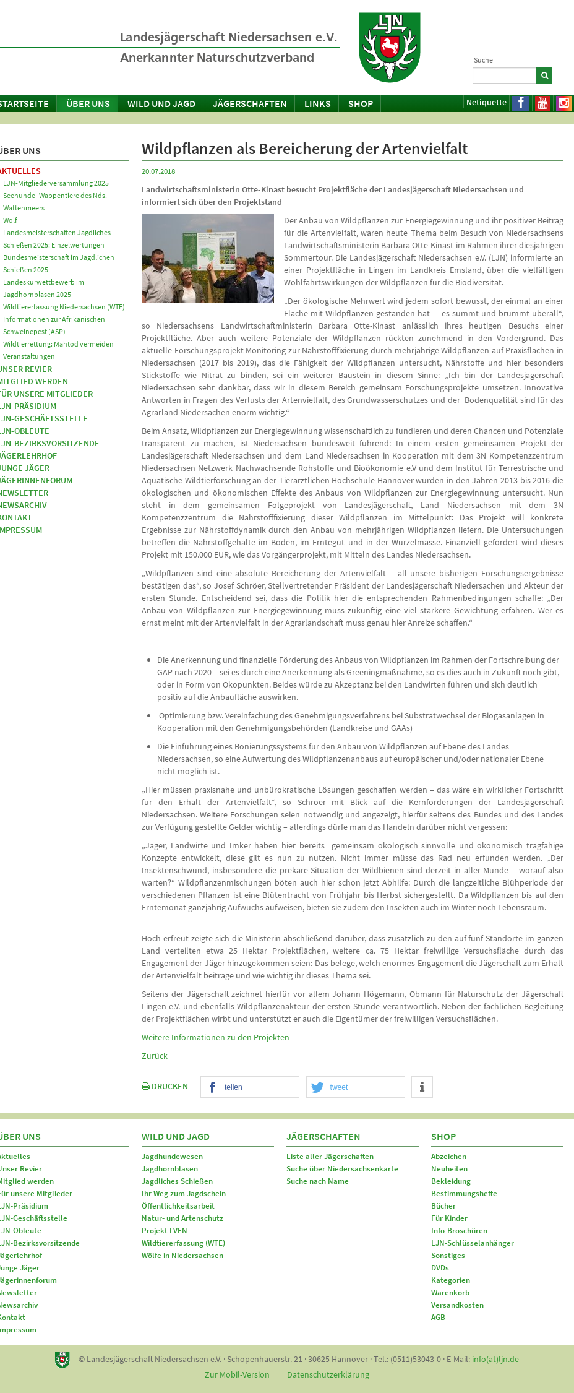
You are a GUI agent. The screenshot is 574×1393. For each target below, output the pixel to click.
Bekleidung (451, 1181)
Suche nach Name (317, 1181)
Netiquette (486, 102)
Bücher (443, 1206)
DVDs (440, 1267)
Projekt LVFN (164, 1230)
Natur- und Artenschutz (182, 1218)
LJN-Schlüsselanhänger (472, 1243)
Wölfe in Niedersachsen (182, 1255)
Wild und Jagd (161, 103)
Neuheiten (449, 1168)
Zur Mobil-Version (237, 1374)
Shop (360, 103)
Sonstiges (448, 1255)
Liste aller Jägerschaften (330, 1156)
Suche (483, 59)
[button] (250, 1087)
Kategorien (450, 1280)
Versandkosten (457, 1305)
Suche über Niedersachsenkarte (342, 1168)
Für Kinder (449, 1218)
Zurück (155, 1055)
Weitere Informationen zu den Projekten (215, 1037)
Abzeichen (448, 1156)
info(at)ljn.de (495, 1359)
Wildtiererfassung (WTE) (183, 1243)
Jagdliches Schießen (177, 1181)
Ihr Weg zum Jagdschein (184, 1193)
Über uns (88, 103)
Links (317, 103)
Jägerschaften (250, 103)
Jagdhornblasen (170, 1168)
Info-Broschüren (459, 1230)
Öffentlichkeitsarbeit (178, 1206)
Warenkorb (450, 1292)
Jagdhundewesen (172, 1156)
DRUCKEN (165, 1086)
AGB (438, 1317)
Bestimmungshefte (464, 1193)
